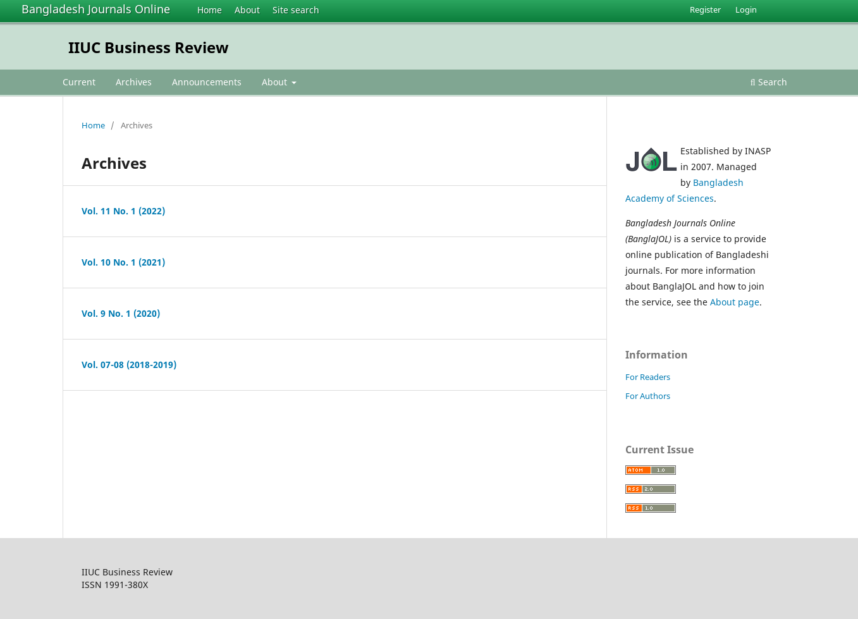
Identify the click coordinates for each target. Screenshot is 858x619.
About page (734, 302)
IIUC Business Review (148, 47)
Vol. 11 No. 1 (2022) (123, 211)
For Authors (647, 395)
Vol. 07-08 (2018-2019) (129, 365)
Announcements (207, 82)
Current (79, 82)
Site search (296, 10)
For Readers (647, 377)
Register (705, 9)
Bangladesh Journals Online (95, 8)
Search (769, 82)
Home (209, 10)
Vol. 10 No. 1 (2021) (123, 262)
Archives (134, 82)
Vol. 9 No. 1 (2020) (121, 313)
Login (746, 9)
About (247, 10)
